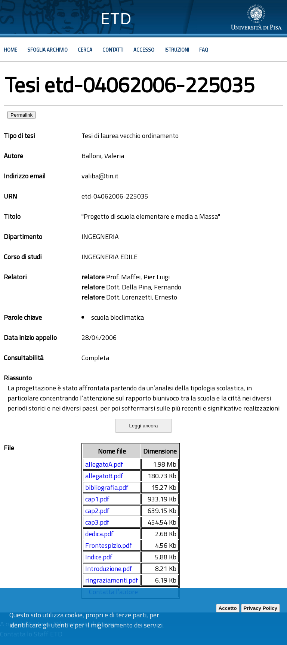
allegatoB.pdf (104, 476)
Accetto (228, 608)
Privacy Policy (260, 608)
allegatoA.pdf (104, 464)
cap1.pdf (97, 499)
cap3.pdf (97, 522)
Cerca (85, 49)
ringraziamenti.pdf (111, 580)
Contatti (112, 49)
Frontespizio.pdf (108, 545)
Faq (203, 49)
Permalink (21, 115)
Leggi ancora (143, 426)
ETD (116, 18)
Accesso (143, 49)
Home (10, 49)
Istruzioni (176, 49)
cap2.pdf (97, 511)
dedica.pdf (99, 534)
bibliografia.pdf (107, 487)
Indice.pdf (98, 557)
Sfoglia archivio (47, 49)
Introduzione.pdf (108, 568)
